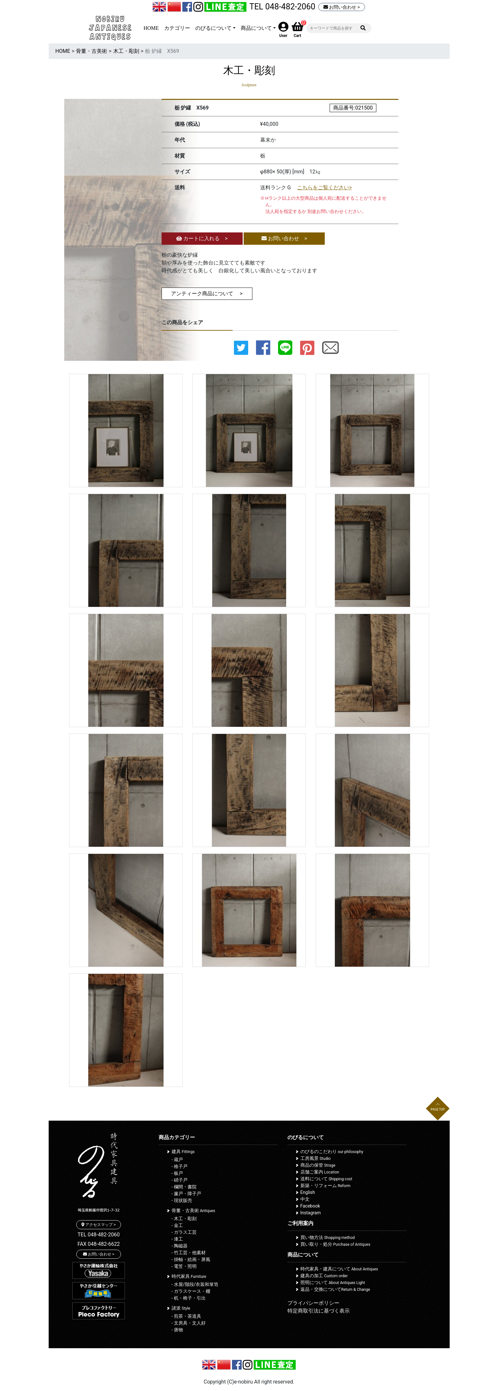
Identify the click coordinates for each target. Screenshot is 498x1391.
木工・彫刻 (126, 51)
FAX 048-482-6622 (99, 1244)
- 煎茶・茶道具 (186, 1316)
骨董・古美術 (91, 51)
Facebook (310, 1205)
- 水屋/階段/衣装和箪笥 (195, 1284)
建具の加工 (324, 1275)
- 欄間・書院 (184, 1186)
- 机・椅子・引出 (189, 1298)
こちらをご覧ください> (324, 187)
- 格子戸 (180, 1166)
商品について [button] (256, 28)
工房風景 (315, 1158)
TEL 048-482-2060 (282, 6)
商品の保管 (317, 1165)
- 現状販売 (182, 1200)
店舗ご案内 (319, 1171)
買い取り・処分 (335, 1244)
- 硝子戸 (180, 1180)
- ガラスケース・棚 (191, 1291)
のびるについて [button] (213, 28)
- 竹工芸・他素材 (189, 1252)
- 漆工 (177, 1239)
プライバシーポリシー (313, 1303)
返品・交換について (335, 1289)
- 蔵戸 (177, 1159)
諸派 (181, 1308)
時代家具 (189, 1276)
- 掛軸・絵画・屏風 (191, 1259)
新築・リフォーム (325, 1185)
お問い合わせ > (341, 7)
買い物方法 (327, 1237)
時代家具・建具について (339, 1268)
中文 (305, 1199)
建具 (183, 1151)
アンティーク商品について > (206, 293)
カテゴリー (177, 28)
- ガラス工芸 (184, 1232)
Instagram (310, 1212)
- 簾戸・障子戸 (186, 1193)
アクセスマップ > (98, 1224)
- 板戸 (177, 1173)
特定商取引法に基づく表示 (318, 1311)
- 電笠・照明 (184, 1266)
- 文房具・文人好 (189, 1323)
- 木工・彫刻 (184, 1218)
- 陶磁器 (180, 1245)
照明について (332, 1282)
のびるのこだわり (331, 1151)
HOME (151, 28)
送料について (326, 1178)
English (307, 1192)
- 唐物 (177, 1329)
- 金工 (177, 1225)
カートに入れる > (201, 238)
